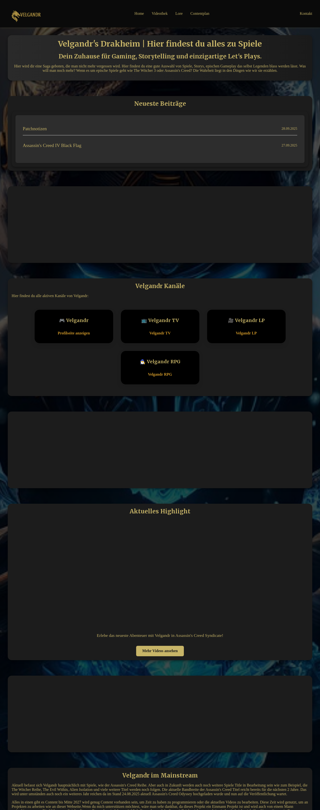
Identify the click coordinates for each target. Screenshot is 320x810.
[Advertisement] (160, 224)
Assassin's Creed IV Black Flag (52, 145)
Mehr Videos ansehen (160, 651)
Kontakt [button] (306, 13)
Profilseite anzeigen (74, 333)
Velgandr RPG (160, 374)
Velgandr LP (246, 333)
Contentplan (199, 13)
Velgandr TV (160, 333)
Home (139, 13)
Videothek (160, 13)
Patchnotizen (35, 128)
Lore (179, 13)
